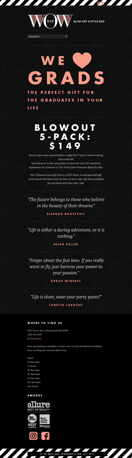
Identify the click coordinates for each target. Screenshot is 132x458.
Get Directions (34, 338)
